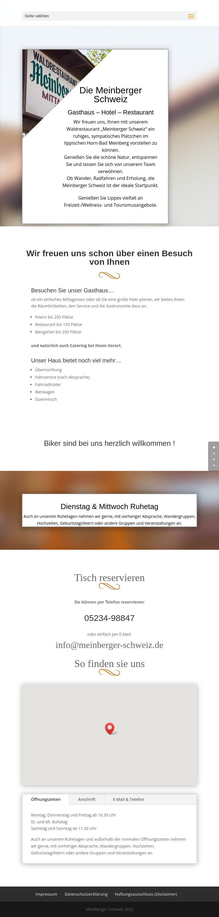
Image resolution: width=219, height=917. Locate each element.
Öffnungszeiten (46, 799)
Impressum (46, 894)
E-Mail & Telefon (128, 799)
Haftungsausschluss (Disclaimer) (146, 894)
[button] (111, 729)
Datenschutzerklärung (86, 894)
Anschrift (86, 799)
